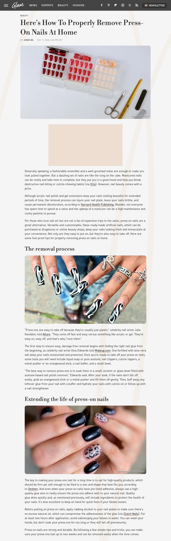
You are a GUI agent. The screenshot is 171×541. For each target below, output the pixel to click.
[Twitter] (130, 6)
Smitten (33, 489)
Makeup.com (102, 350)
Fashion (78, 5)
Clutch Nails (131, 514)
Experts (47, 5)
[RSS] (137, 6)
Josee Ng (28, 40)
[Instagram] (123, 6)
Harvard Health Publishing (97, 205)
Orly (93, 184)
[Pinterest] (109, 6)
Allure (46, 334)
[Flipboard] (116, 6)
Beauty (63, 5)
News (33, 5)
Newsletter (154, 5)
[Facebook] (102, 6)
